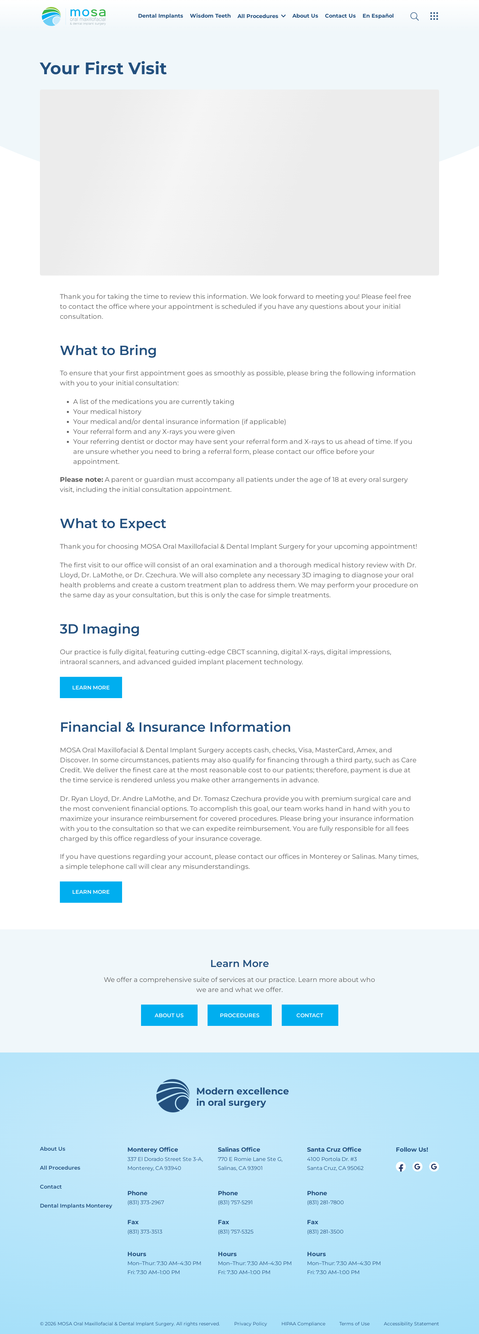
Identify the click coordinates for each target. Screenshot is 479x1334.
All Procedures (60, 1168)
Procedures (239, 1015)
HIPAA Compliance (303, 1324)
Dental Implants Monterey (76, 1206)
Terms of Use (354, 1324)
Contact (309, 1015)
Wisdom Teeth (210, 16)
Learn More (91, 687)
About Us (305, 16)
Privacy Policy (250, 1324)
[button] (261, 16)
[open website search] (419, 16)
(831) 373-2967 (145, 1202)
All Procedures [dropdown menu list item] (262, 16)
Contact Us (340, 16)
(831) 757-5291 (235, 1202)
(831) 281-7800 (325, 1202)
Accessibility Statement (411, 1324)
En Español (378, 16)
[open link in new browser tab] (401, 1167)
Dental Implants (160, 16)
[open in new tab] (165, 1164)
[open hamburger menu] (434, 17)
